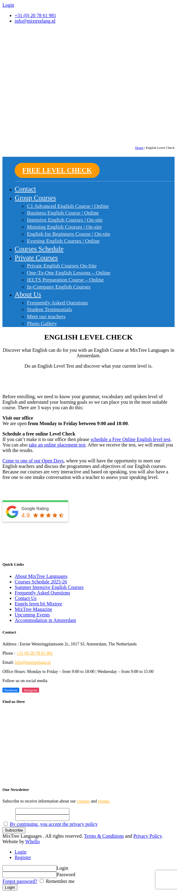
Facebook (10, 690)
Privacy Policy (147, 836)
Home (139, 147)
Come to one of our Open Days (33, 460)
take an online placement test (57, 444)
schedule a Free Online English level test (130, 439)
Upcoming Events (32, 614)
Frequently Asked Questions (42, 592)
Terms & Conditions (104, 836)
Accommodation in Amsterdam (45, 620)
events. (104, 801)
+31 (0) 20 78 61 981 (35, 15)
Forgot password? (19, 881)
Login (20, 851)
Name (8, 811)
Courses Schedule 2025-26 (41, 581)
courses (83, 801)
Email (8, 817)
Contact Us (26, 598)
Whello (32, 841)
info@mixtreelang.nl (33, 662)
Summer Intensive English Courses (49, 587)
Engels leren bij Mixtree (38, 603)
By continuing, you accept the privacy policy (54, 824)
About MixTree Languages (41, 576)
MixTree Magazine (33, 609)
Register (23, 857)
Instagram (30, 690)
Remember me (60, 881)
